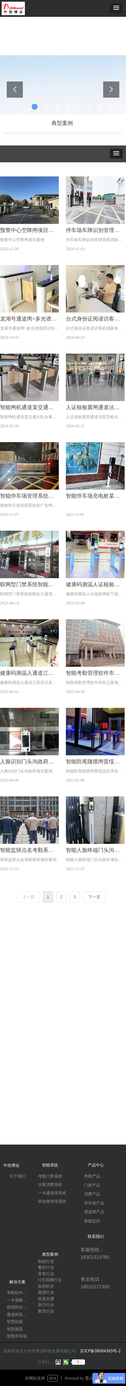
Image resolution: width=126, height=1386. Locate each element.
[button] (116, 8)
